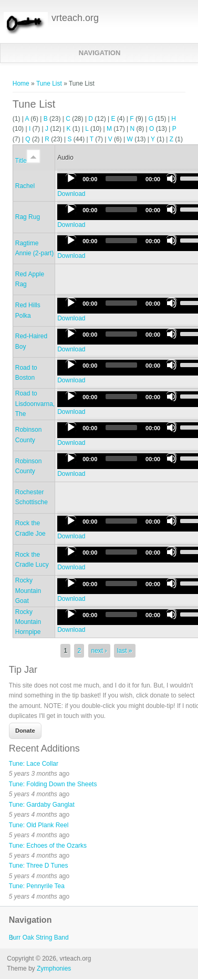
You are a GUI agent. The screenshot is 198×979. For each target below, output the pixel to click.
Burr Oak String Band (39, 937)
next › (99, 650)
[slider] (121, 178)
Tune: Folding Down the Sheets (53, 784)
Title (27, 160)
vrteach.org (75, 18)
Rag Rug (27, 217)
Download (71, 193)
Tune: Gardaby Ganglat (42, 804)
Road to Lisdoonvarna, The (35, 404)
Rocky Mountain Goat (28, 591)
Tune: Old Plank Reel (39, 825)
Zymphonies (54, 968)
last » (124, 650)
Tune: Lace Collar (33, 763)
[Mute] (171, 178)
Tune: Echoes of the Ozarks (48, 845)
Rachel (25, 186)
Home (21, 83)
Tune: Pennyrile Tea (37, 886)
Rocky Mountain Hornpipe (28, 622)
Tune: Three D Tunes (38, 865)
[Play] (71, 178)
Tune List (49, 83)
